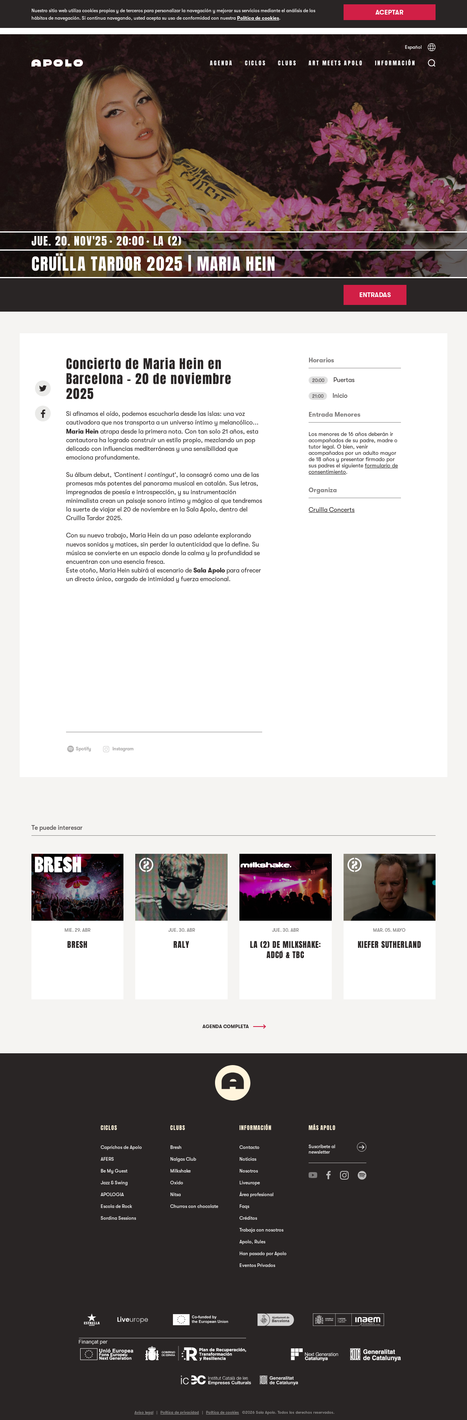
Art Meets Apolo (336, 57)
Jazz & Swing (114, 1176)
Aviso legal (143, 1406)
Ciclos (255, 57)
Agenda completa (233, 1020)
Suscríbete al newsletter (322, 1143)
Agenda (221, 57)
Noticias (247, 1153)
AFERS (107, 1153)
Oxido (176, 1176)
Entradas (375, 288)
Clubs (287, 57)
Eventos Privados (257, 1259)
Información (395, 57)
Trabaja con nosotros (261, 1223)
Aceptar (389, 14)
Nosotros (248, 1164)
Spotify (83, 742)
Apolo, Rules (252, 1235)
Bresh (176, 1141)
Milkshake (180, 1164)
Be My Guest (114, 1164)
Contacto (249, 1141)
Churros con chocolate (194, 1200)
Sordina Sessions (118, 1212)
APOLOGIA (112, 1188)
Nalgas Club (183, 1153)
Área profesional (256, 1188)
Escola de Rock (116, 1200)
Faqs (244, 1200)
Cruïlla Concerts (332, 503)
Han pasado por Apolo (263, 1247)
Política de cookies (258, 18)
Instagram (123, 742)
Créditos (248, 1212)
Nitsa (175, 1188)
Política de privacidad (179, 1406)
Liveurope (249, 1176)
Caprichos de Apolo (121, 1141)
